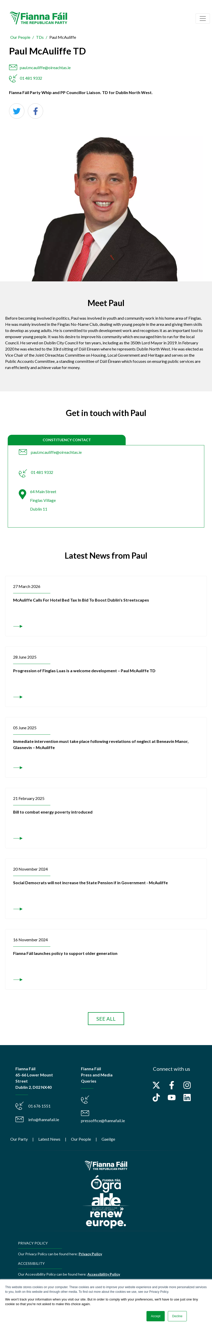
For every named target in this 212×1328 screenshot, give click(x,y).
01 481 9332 (31, 78)
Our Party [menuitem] (19, 1139)
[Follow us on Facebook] (171, 1085)
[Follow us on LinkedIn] (187, 1097)
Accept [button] (155, 1316)
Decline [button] (177, 1316)
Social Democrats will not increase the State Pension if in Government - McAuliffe (90, 882)
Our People (20, 37)
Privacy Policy (90, 1254)
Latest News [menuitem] (49, 1139)
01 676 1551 (39, 1105)
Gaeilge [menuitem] (108, 1139)
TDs (40, 37)
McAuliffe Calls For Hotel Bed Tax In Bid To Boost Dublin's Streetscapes (81, 599)
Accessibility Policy (103, 1274)
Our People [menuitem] (81, 1139)
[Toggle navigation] (203, 18)
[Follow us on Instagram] (187, 1085)
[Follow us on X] (156, 1085)
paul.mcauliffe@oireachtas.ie (45, 67)
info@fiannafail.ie (43, 1119)
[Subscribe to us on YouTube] (171, 1097)
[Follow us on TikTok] (156, 1097)
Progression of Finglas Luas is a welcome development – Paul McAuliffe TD (84, 670)
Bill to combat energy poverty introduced (53, 811)
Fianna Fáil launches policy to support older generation (65, 953)
